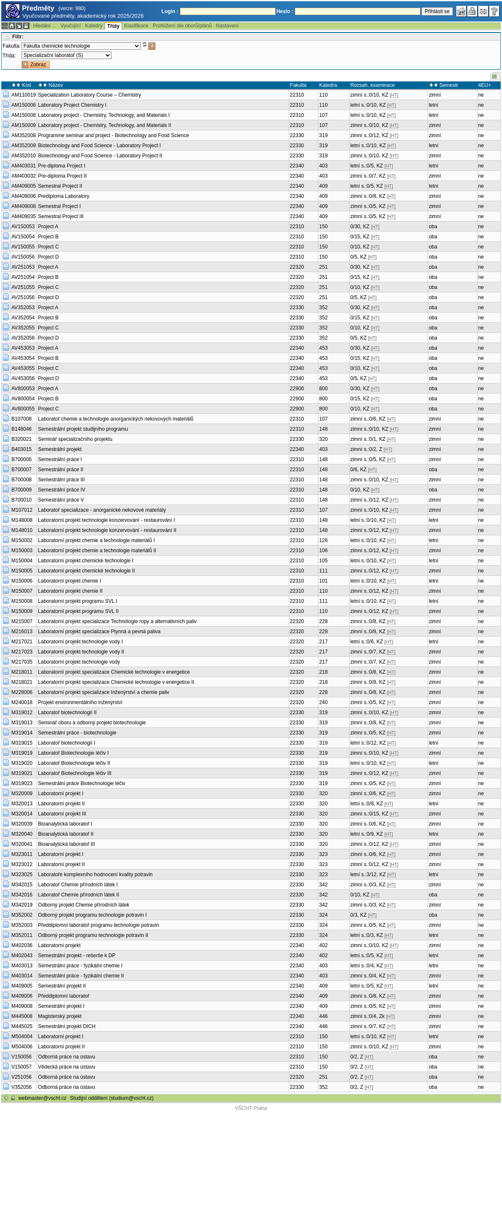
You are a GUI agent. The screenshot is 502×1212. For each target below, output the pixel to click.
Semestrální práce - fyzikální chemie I (80, 966)
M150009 (22, 611)
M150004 (22, 561)
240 (323, 702)
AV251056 (23, 297)
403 (323, 166)
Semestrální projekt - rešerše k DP (76, 955)
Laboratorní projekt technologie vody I (80, 642)
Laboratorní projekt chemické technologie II (86, 571)
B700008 (21, 480)
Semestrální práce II (60, 469)
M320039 (22, 824)
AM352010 (23, 156)
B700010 (21, 500)
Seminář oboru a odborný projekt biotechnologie (92, 723)
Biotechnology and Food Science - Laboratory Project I (99, 145)
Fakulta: (12, 46)
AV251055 (23, 287)
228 (323, 621)
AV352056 (23, 338)
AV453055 (23, 368)
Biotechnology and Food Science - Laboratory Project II (100, 156)
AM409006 (23, 196)
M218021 (22, 682)
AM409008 (23, 206)
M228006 (22, 692)
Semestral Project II (60, 186)
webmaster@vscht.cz (42, 1098)
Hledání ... (44, 26)
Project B (48, 237)
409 (323, 186)
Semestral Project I (59, 206)
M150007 (22, 591)
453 (323, 348)
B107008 (21, 419)
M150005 (22, 571)
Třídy (113, 26)
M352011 (22, 935)
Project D (48, 257)
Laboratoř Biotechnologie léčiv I (73, 753)
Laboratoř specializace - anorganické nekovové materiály (102, 510)
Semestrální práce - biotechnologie (77, 733)
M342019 (22, 905)
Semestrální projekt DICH (66, 1026)
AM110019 (23, 95)
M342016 (22, 895)
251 (323, 267)
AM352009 (23, 145)
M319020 (22, 763)
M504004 (22, 1036)
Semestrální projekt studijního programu (83, 429)
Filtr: (18, 37)
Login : (169, 11)
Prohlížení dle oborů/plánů (182, 26)
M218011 (22, 672)
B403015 (21, 449)
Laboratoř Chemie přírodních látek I (78, 885)
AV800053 (23, 388)
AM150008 (23, 115)
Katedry (93, 26)
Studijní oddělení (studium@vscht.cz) (112, 1098)
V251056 (21, 1077)
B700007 (21, 469)
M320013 (22, 804)
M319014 (22, 733)
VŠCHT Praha (251, 1108)
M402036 (22, 945)
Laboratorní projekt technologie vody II (81, 652)
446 (323, 1016)
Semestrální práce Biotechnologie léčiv (101, 783)
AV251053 (23, 267)
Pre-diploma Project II (62, 176)
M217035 (22, 662)
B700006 (21, 459)
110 (323, 95)
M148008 (22, 520)
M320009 (22, 793)
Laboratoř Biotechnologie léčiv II (74, 763)
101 (323, 581)
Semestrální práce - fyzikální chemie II (81, 976)
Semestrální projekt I (61, 1006)
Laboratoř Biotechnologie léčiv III (74, 773)
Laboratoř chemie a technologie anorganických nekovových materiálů (115, 419)
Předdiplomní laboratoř (63, 996)
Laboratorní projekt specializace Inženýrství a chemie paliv (103, 692)
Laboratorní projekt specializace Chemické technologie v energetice (114, 672)
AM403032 (23, 176)
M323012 (22, 864)
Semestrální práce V (61, 500)
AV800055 (23, 409)
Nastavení (227, 26)
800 (323, 388)
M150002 (22, 540)
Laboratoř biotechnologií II (67, 712)
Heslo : (285, 11)
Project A (48, 226)
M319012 (22, 712)
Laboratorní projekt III (62, 814)
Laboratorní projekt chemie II (70, 591)
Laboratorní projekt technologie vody (79, 662)
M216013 (22, 631)
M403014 (22, 976)
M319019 (22, 753)
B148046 (21, 429)
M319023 (22, 783)
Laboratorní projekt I (60, 793)
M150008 (22, 601)
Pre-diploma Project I (61, 166)
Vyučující (70, 26)
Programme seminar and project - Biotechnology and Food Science (113, 135)
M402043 (22, 955)
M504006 (22, 1047)
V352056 (21, 1087)
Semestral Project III (61, 216)
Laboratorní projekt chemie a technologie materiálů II (97, 550)
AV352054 (23, 318)
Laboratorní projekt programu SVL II (78, 611)
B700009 (21, 490)
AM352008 (23, 135)
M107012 (22, 510)
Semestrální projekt (59, 449)
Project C (48, 247)
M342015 (22, 885)
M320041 (22, 844)
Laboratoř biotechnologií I (66, 743)
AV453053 (23, 348)
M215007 (22, 621)
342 (323, 885)
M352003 (22, 925)
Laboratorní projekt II (61, 804)
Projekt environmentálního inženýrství (80, 702)
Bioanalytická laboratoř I (65, 824)
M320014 (22, 814)
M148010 (22, 530)
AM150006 (23, 105)
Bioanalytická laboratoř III (66, 844)
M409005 (22, 986)
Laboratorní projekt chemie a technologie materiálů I (96, 540)
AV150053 (23, 226)
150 (323, 226)
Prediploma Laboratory (63, 196)
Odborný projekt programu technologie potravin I (92, 915)
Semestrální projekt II (62, 986)
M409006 (22, 996)
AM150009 (23, 125)
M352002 (22, 915)
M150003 (22, 550)
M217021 (22, 642)
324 (323, 915)
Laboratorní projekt (59, 945)
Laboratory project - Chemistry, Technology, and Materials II (104, 125)
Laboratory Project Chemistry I (72, 105)
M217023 (22, 652)
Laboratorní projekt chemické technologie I (85, 561)
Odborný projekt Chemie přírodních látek (83, 905)
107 (323, 115)
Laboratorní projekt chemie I (69, 581)
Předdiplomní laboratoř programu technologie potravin (98, 925)
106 (323, 550)
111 (323, 571)
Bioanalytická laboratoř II (65, 834)
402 (323, 945)
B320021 (21, 439)
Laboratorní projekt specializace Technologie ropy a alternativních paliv (117, 621)
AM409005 (23, 186)
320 (323, 439)
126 (323, 540)
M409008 (22, 1006)
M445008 (22, 1016)
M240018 (22, 702)
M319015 (22, 743)
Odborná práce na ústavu (66, 1057)
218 (323, 672)
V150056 (21, 1057)
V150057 (21, 1067)
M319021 (22, 773)
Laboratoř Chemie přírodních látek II (78, 895)
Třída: (9, 56)
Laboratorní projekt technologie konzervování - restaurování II (107, 530)
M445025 (22, 1026)
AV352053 (23, 307)
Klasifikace (136, 26)
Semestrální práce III (61, 480)
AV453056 (23, 378)
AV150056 (23, 257)
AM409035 (23, 216)
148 (323, 429)
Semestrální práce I (60, 459)
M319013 (22, 723)
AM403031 (23, 166)
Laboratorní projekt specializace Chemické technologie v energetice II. (116, 682)
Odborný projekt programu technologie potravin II (93, 935)
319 (323, 135)
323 (323, 854)
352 (323, 307)
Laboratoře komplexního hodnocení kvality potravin (95, 874)
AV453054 (23, 358)
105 (323, 561)
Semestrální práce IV (61, 490)
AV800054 (23, 399)
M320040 (22, 834)
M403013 (22, 966)
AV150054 (23, 237)
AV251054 (23, 277)
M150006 (22, 581)
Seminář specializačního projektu (75, 439)
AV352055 (23, 328)
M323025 (22, 874)
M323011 (22, 854)
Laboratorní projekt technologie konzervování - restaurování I (106, 520)
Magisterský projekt (59, 1016)
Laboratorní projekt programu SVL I (77, 601)
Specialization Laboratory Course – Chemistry (89, 95)
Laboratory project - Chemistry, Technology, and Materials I (104, 115)
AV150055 (23, 247)
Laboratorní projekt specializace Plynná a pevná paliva (99, 631)
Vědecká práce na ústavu (66, 1067)
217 (323, 642)
